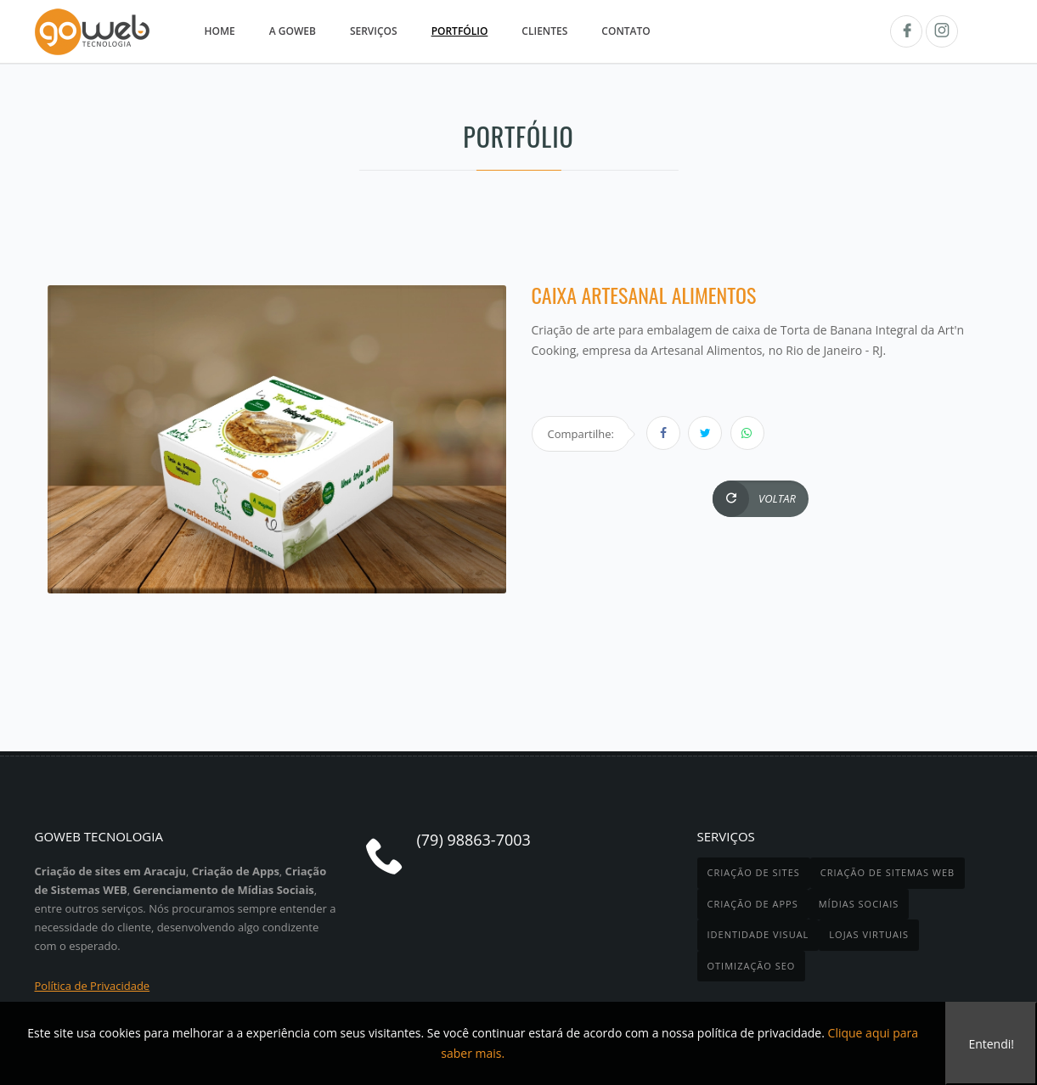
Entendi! (991, 1044)
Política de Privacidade (92, 985)
